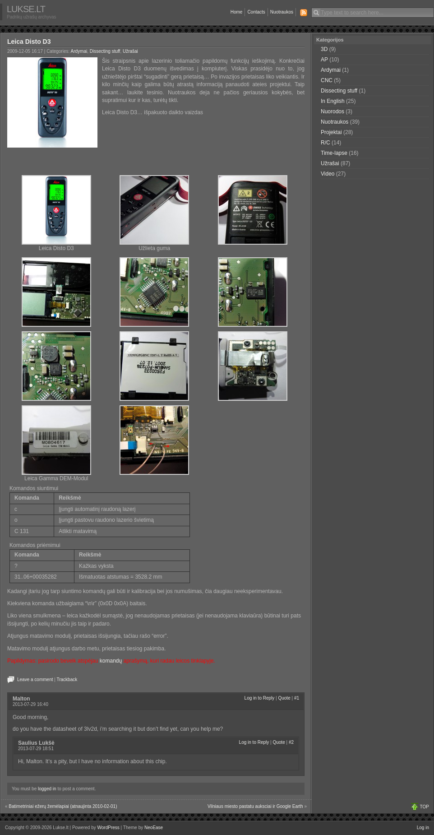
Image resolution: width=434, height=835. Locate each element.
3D (324, 49)
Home (237, 11)
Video (327, 174)
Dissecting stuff (105, 51)
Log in (423, 827)
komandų (111, 661)
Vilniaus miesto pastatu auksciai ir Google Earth (255, 806)
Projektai (331, 132)
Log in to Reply (260, 698)
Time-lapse (334, 153)
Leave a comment (35, 679)
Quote (284, 698)
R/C (325, 142)
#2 (291, 742)
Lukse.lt (26, 9)
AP (324, 59)
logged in (47, 788)
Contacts (256, 11)
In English (333, 101)
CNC (326, 80)
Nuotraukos (281, 11)
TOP (424, 806)
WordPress (108, 827)
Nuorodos (332, 111)
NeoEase (153, 827)
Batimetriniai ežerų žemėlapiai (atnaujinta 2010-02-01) (63, 806)
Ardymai (79, 51)
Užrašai (130, 51)
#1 (296, 698)
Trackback (66, 679)
